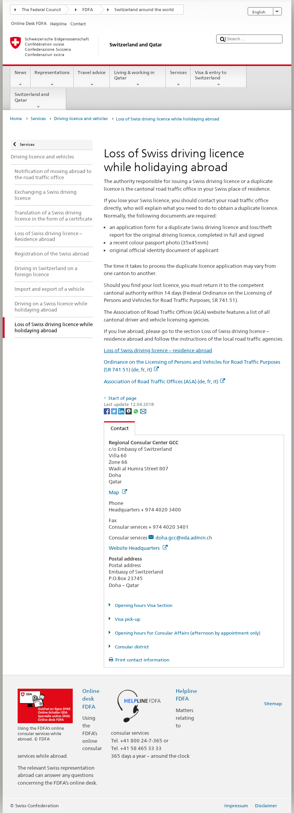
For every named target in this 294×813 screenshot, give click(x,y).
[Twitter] (114, 411)
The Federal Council (41, 9)
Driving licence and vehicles (81, 118)
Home (16, 118)
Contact (116, 428)
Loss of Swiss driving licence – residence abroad (158, 350)
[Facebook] (107, 411)
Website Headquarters (138, 548)
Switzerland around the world (144, 9)
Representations (52, 78)
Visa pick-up (127, 619)
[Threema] (129, 411)
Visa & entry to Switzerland (218, 78)
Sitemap (273, 703)
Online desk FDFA (91, 698)
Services (178, 78)
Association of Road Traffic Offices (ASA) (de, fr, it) (164, 381)
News (20, 78)
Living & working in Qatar (137, 78)
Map (118, 492)
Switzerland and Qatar (38, 100)
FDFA (87, 9)
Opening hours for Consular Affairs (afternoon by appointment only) (187, 633)
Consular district (131, 647)
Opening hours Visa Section (143, 605)
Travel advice (91, 78)
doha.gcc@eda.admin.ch (183, 537)
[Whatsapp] (136, 411)
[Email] (143, 411)
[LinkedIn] (122, 411)
